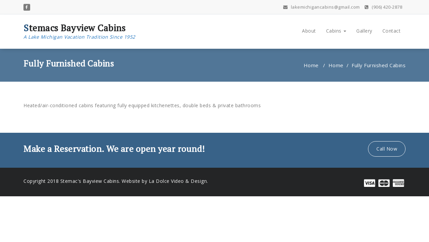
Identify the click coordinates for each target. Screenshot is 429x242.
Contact (391, 31)
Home (311, 65)
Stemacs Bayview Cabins (79, 32)
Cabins (336, 31)
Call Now (386, 149)
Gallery (364, 31)
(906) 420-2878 (383, 6)
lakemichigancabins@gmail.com (321, 6)
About (309, 31)
